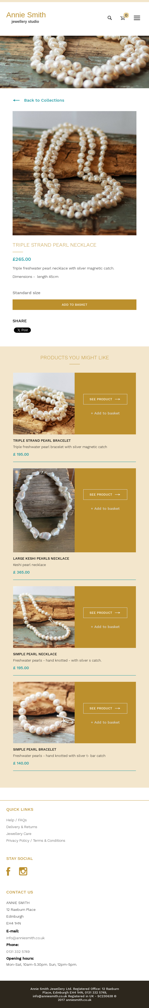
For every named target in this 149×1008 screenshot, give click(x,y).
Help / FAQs (16, 820)
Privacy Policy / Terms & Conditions (35, 840)
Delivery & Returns (21, 827)
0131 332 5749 (18, 951)
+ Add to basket (105, 413)
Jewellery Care (18, 834)
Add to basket (74, 304)
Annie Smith (26, 15)
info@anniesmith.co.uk (25, 938)
